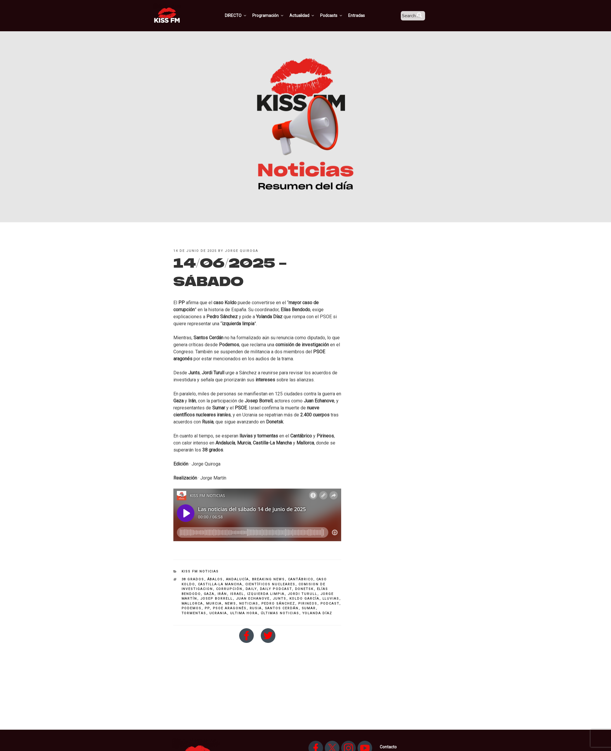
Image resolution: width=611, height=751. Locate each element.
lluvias (330, 599)
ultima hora (244, 613)
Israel (237, 594)
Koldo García (304, 599)
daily (251, 589)
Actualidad (309, 15)
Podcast (329, 603)
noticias (248, 603)
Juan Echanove (253, 599)
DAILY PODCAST (276, 589)
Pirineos (307, 603)
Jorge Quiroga (241, 251)
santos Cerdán (282, 608)
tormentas (194, 613)
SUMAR (309, 608)
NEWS (230, 603)
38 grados (193, 579)
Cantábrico (300, 579)
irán (222, 594)
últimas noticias (280, 613)
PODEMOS (192, 608)
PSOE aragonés (230, 608)
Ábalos (215, 579)
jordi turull (302, 594)
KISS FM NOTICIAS (200, 571)
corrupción (229, 589)
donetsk (304, 589)
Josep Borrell (216, 599)
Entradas (363, 15)
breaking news (268, 579)
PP (207, 608)
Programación (275, 15)
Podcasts (338, 15)
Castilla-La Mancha (220, 584)
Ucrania (218, 613)
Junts (279, 599)
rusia (256, 608)
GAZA (209, 594)
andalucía (237, 579)
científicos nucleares (270, 584)
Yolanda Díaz (317, 613)
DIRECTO (243, 15)
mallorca (192, 603)
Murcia (214, 603)
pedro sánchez (278, 603)
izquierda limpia (266, 594)
